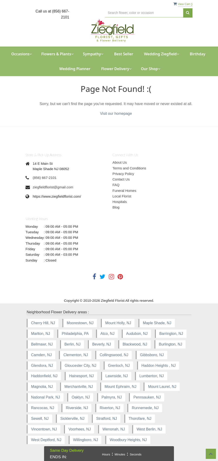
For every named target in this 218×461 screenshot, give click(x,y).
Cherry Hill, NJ (43, 323)
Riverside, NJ (77, 408)
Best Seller (123, 53)
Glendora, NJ (42, 366)
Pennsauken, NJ (146, 397)
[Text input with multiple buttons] (144, 12)
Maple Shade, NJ (157, 323)
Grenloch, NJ (119, 366)
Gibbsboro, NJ (152, 355)
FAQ (115, 185)
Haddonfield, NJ (44, 376)
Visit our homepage (116, 113)
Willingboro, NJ (85, 440)
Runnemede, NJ (145, 408)
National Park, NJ (45, 397)
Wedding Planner (74, 68)
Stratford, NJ (106, 419)
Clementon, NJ (75, 355)
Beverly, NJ (101, 344)
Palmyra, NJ (112, 397)
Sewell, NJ (40, 419)
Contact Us (121, 179)
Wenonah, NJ (114, 429)
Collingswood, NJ (114, 355)
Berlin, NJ (72, 344)
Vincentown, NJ (44, 429)
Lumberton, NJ (151, 376)
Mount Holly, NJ (118, 323)
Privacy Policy (123, 174)
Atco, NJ (107, 334)
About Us (119, 162)
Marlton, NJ (40, 334)
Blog (115, 207)
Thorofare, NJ (140, 419)
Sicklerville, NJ (72, 419)
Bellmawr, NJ (42, 344)
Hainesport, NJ (81, 376)
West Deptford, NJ (46, 440)
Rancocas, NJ (42, 408)
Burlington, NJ (170, 344)
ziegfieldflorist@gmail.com (53, 187)
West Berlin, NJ (149, 429)
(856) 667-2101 (45, 178)
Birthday (197, 53)
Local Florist (121, 196)
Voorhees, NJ (79, 429)
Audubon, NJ (137, 334)
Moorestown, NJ (80, 323)
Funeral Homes (124, 191)
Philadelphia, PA (75, 334)
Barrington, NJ (171, 334)
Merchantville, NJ (78, 387)
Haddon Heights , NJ (158, 366)
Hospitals (119, 202)
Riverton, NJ (110, 408)
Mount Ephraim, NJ (120, 387)
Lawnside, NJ (117, 376)
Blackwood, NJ (135, 344)
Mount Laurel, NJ (162, 387)
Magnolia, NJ (42, 387)
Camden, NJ (41, 355)
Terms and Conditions (129, 168)
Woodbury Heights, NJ (128, 440)
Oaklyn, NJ (81, 397)
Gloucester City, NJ (80, 366)
